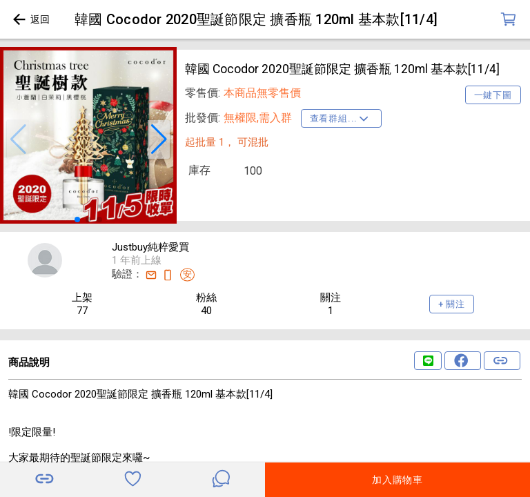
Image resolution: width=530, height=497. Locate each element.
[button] (18, 139)
